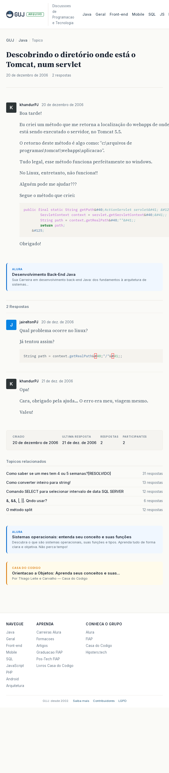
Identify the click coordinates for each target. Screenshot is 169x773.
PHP (9, 672)
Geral (101, 14)
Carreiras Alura (48, 632)
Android (12, 679)
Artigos (42, 646)
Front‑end (119, 14)
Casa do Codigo (99, 646)
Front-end (14, 646)
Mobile (138, 14)
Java (86, 14)
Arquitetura (15, 686)
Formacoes (45, 639)
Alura (90, 632)
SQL (152, 14)
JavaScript (15, 666)
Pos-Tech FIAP (48, 659)
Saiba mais (81, 701)
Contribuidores (104, 701)
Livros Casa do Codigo (54, 666)
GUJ (10, 40)
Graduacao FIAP (49, 652)
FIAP (89, 639)
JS (162, 14)
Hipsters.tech (96, 652)
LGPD (122, 701)
